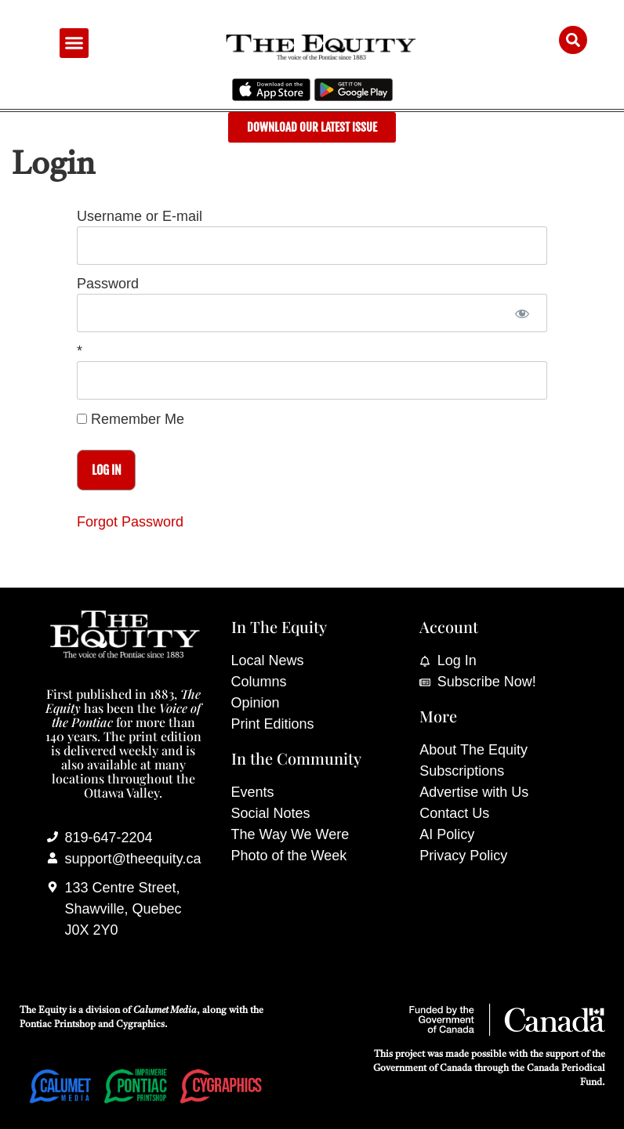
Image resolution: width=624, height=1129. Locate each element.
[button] (74, 43)
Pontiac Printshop (58, 1024)
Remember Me (130, 419)
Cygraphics (140, 1024)
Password (108, 284)
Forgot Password (130, 522)
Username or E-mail (139, 217)
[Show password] (521, 313)
